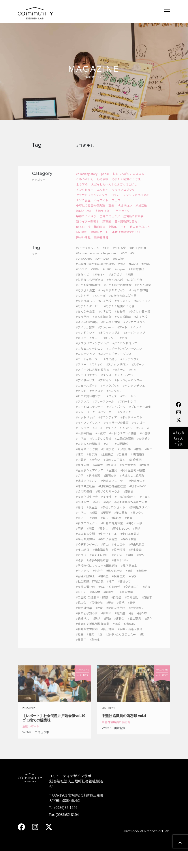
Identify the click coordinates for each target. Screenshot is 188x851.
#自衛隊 (147, 602)
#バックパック (110, 390)
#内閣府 (81, 464)
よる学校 (82, 189)
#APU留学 (119, 253)
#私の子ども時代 (109, 591)
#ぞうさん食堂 (85, 295)
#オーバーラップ (134, 337)
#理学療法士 (129, 570)
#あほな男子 (137, 274)
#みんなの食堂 (85, 316)
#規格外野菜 (84, 613)
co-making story (87, 178)
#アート (122, 332)
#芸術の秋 (96, 607)
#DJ (132, 258)
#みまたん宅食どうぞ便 (119, 311)
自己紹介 (82, 237)
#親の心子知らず (87, 618)
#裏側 (131, 607)
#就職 (93, 517)
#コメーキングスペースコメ (125, 353)
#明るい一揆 (134, 528)
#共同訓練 (137, 459)
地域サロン (125, 210)
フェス (116, 205)
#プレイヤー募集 (140, 411)
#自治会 (116, 602)
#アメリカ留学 (85, 332)
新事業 (106, 226)
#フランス (82, 406)
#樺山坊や (118, 549)
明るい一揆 (83, 231)
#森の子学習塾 (107, 544)
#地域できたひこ (87, 486)
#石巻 (132, 581)
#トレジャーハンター (128, 385)
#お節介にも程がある (89, 284)
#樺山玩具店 (137, 549)
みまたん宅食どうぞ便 (126, 184)
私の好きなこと (140, 231)
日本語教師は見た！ (127, 226)
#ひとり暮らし (85, 306)
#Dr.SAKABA (84, 263)
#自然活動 (131, 602)
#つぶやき (82, 300)
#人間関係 (121, 448)
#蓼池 (120, 607)
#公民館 (122, 459)
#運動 (107, 623)
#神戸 (110, 586)
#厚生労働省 (128, 470)
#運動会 (119, 623)
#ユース (98, 433)
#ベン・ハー (106, 417)
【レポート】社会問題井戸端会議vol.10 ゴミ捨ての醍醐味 (53, 723)
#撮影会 (116, 523)
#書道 (136, 533)
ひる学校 (102, 184)
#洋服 (129, 560)
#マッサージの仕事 (116, 427)
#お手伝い (115, 279)
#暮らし (103, 533)
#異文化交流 (114, 576)
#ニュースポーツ (87, 390)
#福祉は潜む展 (85, 591)
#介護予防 (107, 454)
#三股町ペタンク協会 (123, 438)
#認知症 (120, 618)
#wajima (120, 274)
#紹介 (146, 591)
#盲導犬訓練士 (85, 581)
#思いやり (137, 517)
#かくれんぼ (115, 284)
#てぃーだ (99, 300)
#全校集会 (107, 459)
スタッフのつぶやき (136, 200)
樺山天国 (99, 231)
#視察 (99, 613)
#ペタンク (124, 417)
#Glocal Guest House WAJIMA (95, 268)
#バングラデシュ (134, 390)
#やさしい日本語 (139, 316)
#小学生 (81, 517)
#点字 (79, 565)
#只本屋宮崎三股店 (132, 475)
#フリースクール (103, 406)
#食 (100, 639)
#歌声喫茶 (118, 554)
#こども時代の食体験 (118, 290)
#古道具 (112, 475)
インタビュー (84, 194)
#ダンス (106, 380)
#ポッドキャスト (131, 422)
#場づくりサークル (108, 496)
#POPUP (81, 274)
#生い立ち (82, 576)
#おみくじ (82, 279)
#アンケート (106, 332)
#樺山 (105, 549)
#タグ (133, 374)
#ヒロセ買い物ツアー (89, 401)
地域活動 (141, 210)
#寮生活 (92, 512)
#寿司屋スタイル (139, 512)
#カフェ (81, 343)
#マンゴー (138, 427)
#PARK (145, 268)
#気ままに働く (99, 560)
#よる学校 (140, 321)
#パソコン (96, 396)
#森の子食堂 (129, 544)
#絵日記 (81, 597)
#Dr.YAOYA (102, 263)
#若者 (110, 607)
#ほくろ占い (142, 306)
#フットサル (128, 401)
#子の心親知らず (126, 501)
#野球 (116, 628)
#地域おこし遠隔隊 (132, 480)
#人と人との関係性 (88, 448)
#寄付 (79, 512)
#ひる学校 (104, 306)
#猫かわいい (120, 565)
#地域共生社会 (85, 491)
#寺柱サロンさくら (113, 512)
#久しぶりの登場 (100, 443)
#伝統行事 (124, 454)
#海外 (140, 560)
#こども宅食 (134, 284)
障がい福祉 (83, 242)
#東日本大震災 (129, 538)
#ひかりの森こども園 (123, 300)
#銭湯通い (130, 628)
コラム (115, 200)
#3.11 (106, 253)
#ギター (125, 343)
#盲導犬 (142, 576)
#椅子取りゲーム (87, 549)
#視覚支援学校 (115, 613)
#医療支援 (82, 470)
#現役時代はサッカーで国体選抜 (97, 570)
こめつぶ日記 (84, 184)
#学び (96, 507)
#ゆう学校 (82, 321)
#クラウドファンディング (92, 348)
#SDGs (95, 274)
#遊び (96, 623)
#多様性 (106, 501)
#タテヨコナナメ (87, 380)
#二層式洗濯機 (124, 443)
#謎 (131, 618)
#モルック (82, 433)
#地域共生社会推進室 (112, 491)
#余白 (148, 454)
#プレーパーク (85, 417)
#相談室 (103, 581)
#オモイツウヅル (109, 337)
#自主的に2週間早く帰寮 (92, 602)
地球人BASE (84, 216)
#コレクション (85, 358)
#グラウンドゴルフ (125, 348)
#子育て (145, 501)
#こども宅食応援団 (88, 290)
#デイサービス (85, 385)
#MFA (121, 268)
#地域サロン (137, 486)
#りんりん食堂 (110, 327)
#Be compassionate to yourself (97, 258)
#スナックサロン (117, 369)
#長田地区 (107, 634)
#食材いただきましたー (121, 639)
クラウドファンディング (91, 200)
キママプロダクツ (123, 194)
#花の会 (81, 607)
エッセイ (102, 194)
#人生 (107, 448)
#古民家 (144, 470)
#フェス (112, 401)
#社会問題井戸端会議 (89, 586)
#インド (136, 332)
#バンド (81, 396)
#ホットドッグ (85, 422)
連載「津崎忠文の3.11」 (127, 237)
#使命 (79, 459)
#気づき (81, 560)
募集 (111, 210)
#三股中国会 (84, 438)
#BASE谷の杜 (138, 253)
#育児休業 (126, 597)
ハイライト (101, 205)
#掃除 (93, 523)
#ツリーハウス (124, 380)
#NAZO (133, 268)
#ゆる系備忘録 (102, 321)
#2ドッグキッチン (87, 253)
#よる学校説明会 (87, 327)
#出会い (95, 464)
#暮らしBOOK (120, 533)
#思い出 (81, 523)
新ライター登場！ (87, 226)
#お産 (129, 279)
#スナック (96, 369)
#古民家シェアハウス (89, 475)
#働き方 (92, 459)
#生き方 (98, 576)
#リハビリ (126, 433)
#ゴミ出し (110, 364)
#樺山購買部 (101, 554)
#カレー (95, 343)
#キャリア (110, 343)
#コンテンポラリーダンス (115, 358)
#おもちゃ (99, 279)
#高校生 (95, 644)
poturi (105, 178)
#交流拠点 (143, 443)
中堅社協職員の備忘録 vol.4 (124, 720)
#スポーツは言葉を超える (92, 374)
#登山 (129, 576)
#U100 (107, 274)
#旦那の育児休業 (112, 528)
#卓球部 (111, 470)
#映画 (90, 533)
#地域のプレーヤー (113, 486)
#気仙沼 (117, 560)
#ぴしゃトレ (123, 306)
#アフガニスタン (134, 327)
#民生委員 (135, 554)
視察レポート (99, 237)
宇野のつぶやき (86, 221)
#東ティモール (107, 538)
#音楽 (90, 639)
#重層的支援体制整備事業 (92, 628)
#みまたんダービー (88, 311)
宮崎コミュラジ (110, 221)
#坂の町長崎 (84, 496)
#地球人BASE (137, 491)
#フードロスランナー (89, 411)
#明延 (79, 533)
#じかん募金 (143, 290)
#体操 (138, 454)
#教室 (128, 523)
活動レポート (117, 231)
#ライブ (111, 433)
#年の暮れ (120, 517)
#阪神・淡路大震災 (130, 634)
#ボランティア (107, 422)
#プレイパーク (116, 411)
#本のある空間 (85, 538)
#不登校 (145, 438)
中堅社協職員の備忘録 (90, 210)
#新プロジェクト (87, 528)
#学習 (107, 507)
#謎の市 (142, 618)
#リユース (142, 433)
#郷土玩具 (134, 623)
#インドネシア (85, 337)
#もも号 (120, 316)
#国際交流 (110, 480)
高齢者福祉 (101, 242)
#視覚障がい (137, 613)
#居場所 (106, 517)
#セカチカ (119, 374)
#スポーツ (138, 369)
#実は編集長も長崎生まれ (130, 507)
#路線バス (82, 623)
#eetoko (118, 263)
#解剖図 (106, 618)
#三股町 (101, 438)
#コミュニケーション (89, 353)
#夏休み (129, 496)
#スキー (81, 369)
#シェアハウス (129, 364)
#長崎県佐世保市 (87, 634)
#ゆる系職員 (123, 321)
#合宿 (79, 480)
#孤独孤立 (82, 507)
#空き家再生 (131, 591)
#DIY (124, 258)
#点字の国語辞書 (98, 565)
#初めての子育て (114, 464)
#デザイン (104, 385)
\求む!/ (178, 438)
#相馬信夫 (118, 581)
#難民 (79, 639)
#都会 (148, 623)
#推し (104, 523)
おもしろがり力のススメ (128, 178)
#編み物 (95, 597)
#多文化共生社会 (87, 501)
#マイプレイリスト (88, 427)
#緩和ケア (110, 597)
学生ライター (124, 216)
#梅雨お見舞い (85, 544)
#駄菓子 (81, 644)
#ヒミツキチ (114, 396)
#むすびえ (104, 316)
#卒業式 (98, 470)
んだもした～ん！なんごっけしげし (114, 189)
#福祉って (124, 586)
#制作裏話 (135, 464)
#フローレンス (127, 406)
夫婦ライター (103, 216)
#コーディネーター (88, 364)
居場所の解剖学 (133, 221)
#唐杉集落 (93, 480)
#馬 (141, 639)
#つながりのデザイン (112, 295)
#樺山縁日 (82, 554)
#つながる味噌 (138, 295)
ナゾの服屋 (83, 205)
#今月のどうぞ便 (87, 454)
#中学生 (81, 443)
